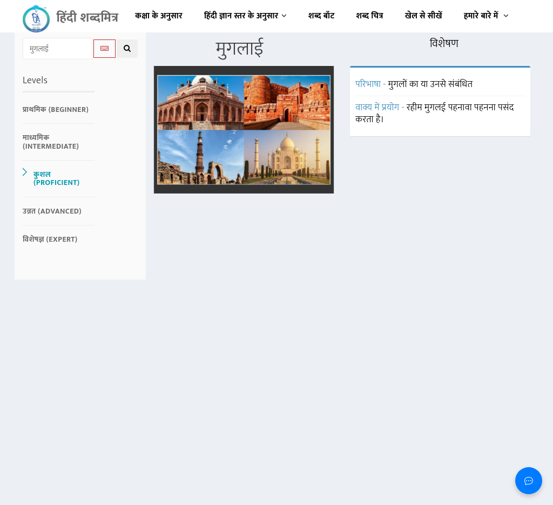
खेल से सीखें (423, 16)
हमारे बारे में (486, 16)
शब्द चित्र (369, 16)
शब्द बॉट (321, 16)
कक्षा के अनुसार (159, 16)
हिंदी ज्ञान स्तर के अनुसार (245, 16)
